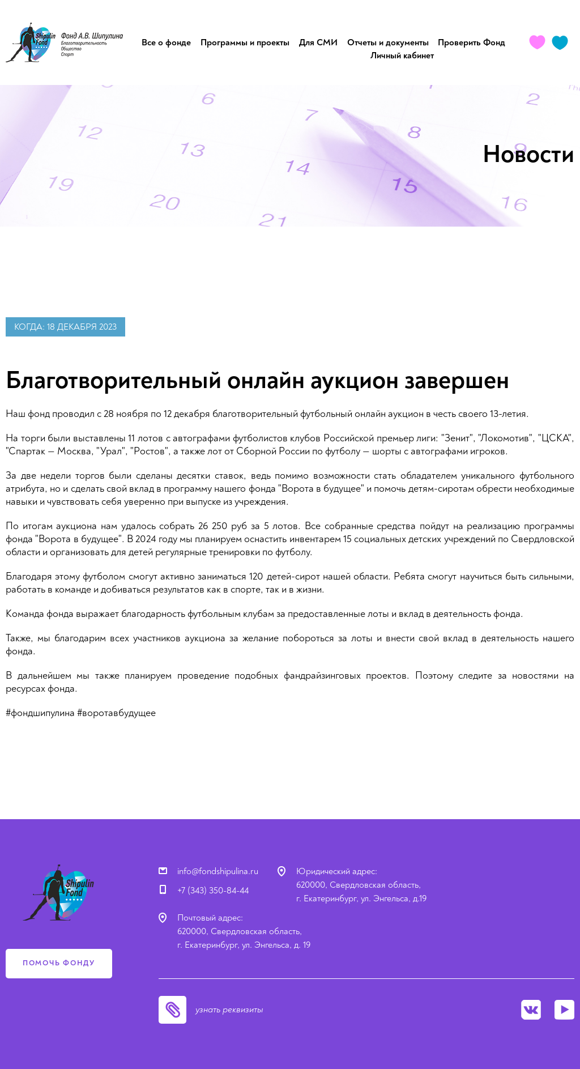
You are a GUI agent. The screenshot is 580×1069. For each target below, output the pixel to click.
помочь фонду (59, 963)
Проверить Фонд (471, 42)
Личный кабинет (402, 55)
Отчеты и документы (388, 42)
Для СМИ (318, 42)
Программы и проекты (245, 42)
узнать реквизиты (229, 1009)
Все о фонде (166, 42)
